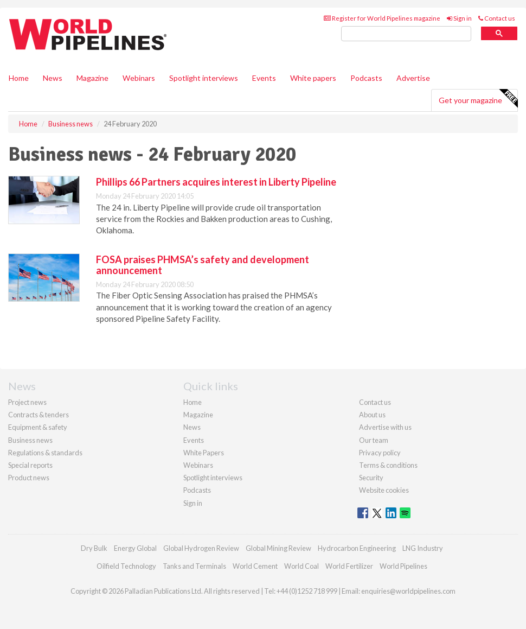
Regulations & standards (45, 452)
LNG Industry (422, 548)
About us (372, 414)
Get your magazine (478, 99)
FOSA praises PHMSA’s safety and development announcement (202, 264)
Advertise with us (385, 427)
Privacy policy (380, 452)
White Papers (203, 452)
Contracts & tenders (38, 414)
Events (264, 77)
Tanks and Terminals (194, 566)
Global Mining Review (278, 548)
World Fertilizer (349, 566)
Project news (27, 402)
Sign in (459, 18)
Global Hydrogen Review (201, 548)
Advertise (413, 77)
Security (371, 477)
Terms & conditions (388, 465)
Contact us (496, 18)
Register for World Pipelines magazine (382, 18)
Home (19, 77)
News (192, 427)
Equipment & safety (37, 427)
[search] (406, 34)
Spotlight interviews (203, 77)
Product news (28, 477)
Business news (30, 440)
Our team (373, 440)
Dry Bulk (94, 548)
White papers (313, 77)
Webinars (139, 77)
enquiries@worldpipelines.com (408, 591)
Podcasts (366, 77)
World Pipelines (403, 566)
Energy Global (135, 548)
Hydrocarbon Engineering (357, 548)
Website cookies (384, 490)
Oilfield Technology (126, 566)
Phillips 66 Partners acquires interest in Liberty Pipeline (216, 182)
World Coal (301, 566)
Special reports (30, 465)
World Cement (255, 566)
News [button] (52, 77)
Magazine (92, 77)
